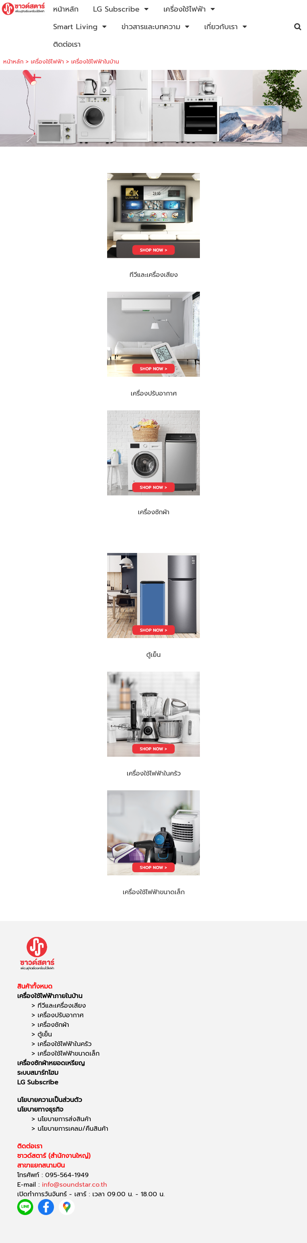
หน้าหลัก (13, 62)
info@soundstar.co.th (74, 1184)
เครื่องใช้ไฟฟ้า (47, 62)
